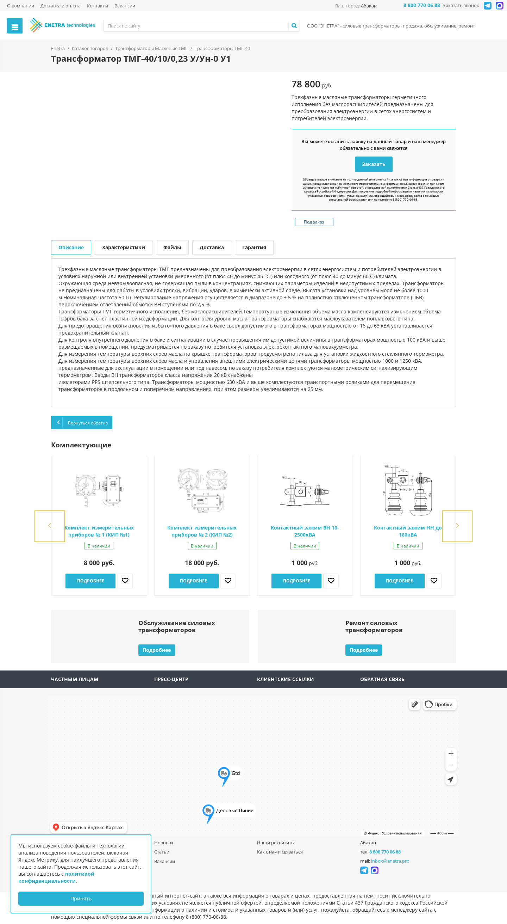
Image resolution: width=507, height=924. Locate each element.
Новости (163, 842)
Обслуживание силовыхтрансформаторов (176, 626)
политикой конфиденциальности (56, 877)
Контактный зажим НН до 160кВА (408, 531)
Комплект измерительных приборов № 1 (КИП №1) (99, 531)
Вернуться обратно (81, 422)
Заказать (374, 164)
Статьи (161, 852)
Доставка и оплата (60, 5)
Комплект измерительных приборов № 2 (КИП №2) (202, 531)
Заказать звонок (461, 5)
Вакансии (124, 5)
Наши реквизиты (276, 842)
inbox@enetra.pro (390, 861)
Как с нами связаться (280, 852)
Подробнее (90, 581)
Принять (81, 898)
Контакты (97, 5)
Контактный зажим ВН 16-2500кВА (305, 531)
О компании (20, 5)
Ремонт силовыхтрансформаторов (374, 626)
